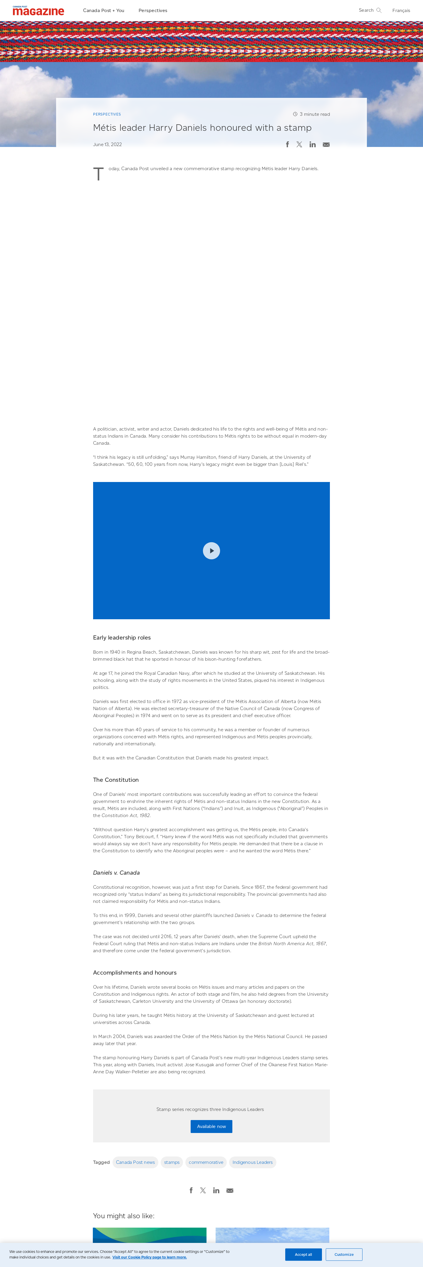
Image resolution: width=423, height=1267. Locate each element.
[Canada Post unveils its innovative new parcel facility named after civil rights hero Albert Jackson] (272, 1107)
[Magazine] (38, 10)
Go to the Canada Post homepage (81, 1228)
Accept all (303, 1254)
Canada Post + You (104, 10)
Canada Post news (135, 1009)
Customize (344, 1254)
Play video (211, 397)
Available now (211, 973)
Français (401, 10)
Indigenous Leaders (253, 1009)
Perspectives (153, 10)
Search (370, 10)
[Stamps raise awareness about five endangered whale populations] (150, 1107)
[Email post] (326, 143)
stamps (171, 1009)
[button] (287, 144)
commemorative (206, 1009)
